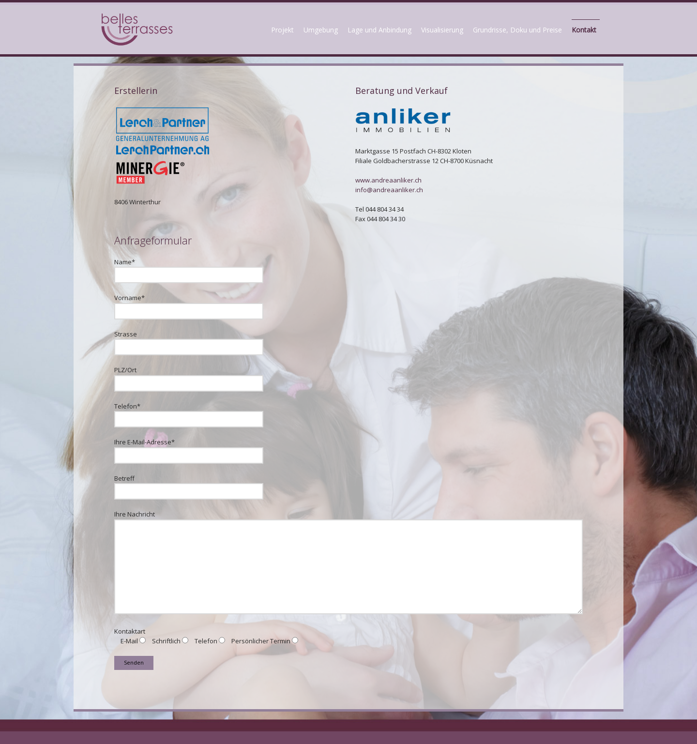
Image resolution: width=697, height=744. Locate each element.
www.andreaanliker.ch (388, 180)
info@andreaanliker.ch (389, 189)
